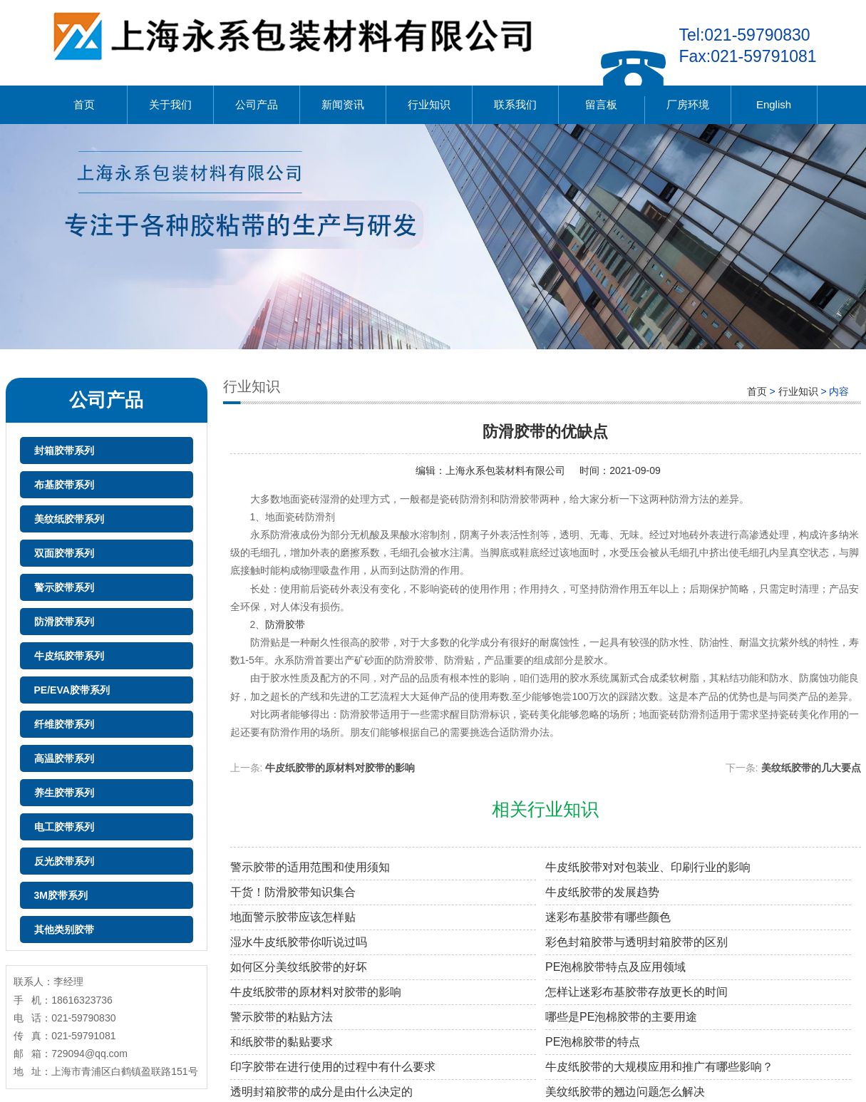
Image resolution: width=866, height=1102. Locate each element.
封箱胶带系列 (64, 450)
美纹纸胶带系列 (69, 519)
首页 (84, 104)
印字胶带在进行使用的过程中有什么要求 (332, 1067)
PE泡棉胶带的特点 (592, 1042)
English (773, 104)
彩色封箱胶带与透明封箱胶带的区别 (636, 942)
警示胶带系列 (64, 587)
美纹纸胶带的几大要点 (811, 767)
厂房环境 (687, 104)
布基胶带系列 (64, 484)
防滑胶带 (285, 624)
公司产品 (256, 104)
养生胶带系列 (64, 792)
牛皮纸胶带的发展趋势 (602, 892)
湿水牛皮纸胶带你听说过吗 (298, 942)
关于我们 (170, 104)
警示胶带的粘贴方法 (281, 1017)
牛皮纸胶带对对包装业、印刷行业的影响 (648, 867)
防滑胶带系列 (64, 621)
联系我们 (515, 104)
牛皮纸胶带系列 (69, 655)
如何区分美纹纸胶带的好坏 (298, 967)
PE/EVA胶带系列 (72, 690)
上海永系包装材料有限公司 (505, 470)
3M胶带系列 (61, 895)
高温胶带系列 (64, 758)
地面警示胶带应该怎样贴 (293, 917)
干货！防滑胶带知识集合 (293, 892)
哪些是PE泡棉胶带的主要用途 (621, 1017)
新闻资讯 (342, 104)
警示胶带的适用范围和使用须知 (310, 867)
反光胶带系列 (64, 861)
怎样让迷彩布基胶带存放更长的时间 (636, 992)
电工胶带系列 (64, 827)
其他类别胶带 (64, 929)
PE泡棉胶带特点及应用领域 (615, 967)
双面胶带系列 (64, 553)
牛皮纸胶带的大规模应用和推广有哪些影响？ (659, 1067)
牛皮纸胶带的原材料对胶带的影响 (340, 767)
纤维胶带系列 (64, 724)
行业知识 (429, 104)
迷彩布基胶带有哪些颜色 (608, 917)
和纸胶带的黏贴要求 (281, 1042)
